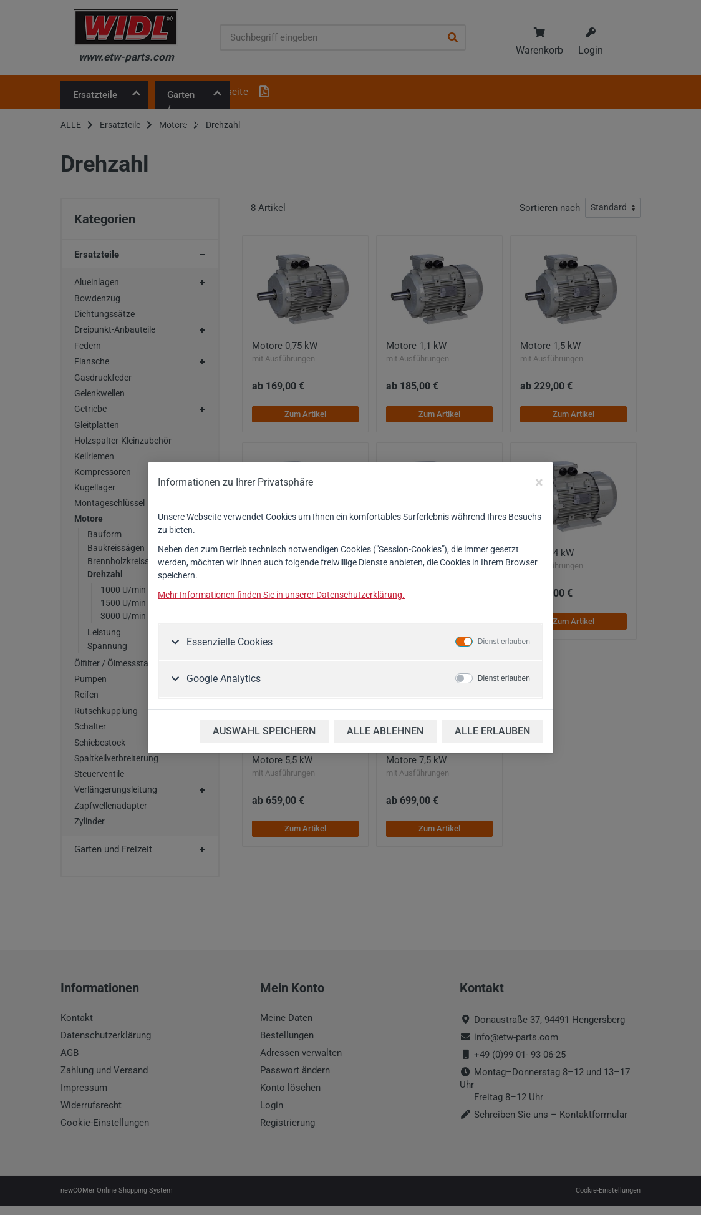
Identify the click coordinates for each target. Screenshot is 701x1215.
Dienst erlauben (504, 641)
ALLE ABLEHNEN (385, 731)
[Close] (539, 482)
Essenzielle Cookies (228, 642)
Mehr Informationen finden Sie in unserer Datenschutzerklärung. (281, 595)
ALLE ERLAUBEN (492, 731)
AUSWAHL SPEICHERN (264, 731)
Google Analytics (222, 679)
